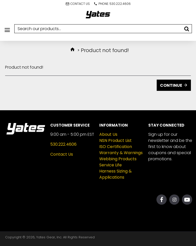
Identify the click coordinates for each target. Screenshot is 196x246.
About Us (108, 134)
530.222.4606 (63, 144)
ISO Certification (115, 147)
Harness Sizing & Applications (115, 174)
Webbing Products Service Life (118, 162)
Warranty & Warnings (121, 153)
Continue (171, 85)
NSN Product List (115, 140)
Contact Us (61, 154)
